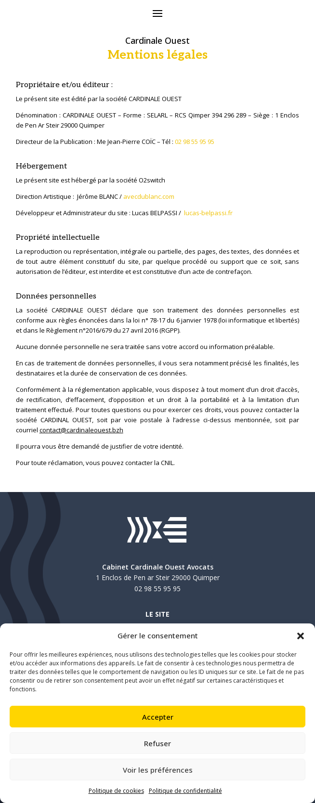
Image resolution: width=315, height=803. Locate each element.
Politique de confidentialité (185, 791)
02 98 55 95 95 (194, 141)
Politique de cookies (116, 791)
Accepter (157, 717)
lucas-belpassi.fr (208, 212)
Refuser (157, 743)
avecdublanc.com (148, 196)
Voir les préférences (158, 770)
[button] (300, 636)
